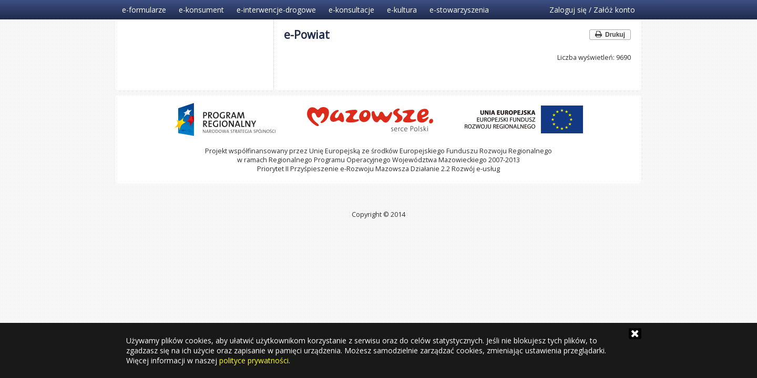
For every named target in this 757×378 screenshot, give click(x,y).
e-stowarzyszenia (459, 10)
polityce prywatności (254, 360)
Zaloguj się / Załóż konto (592, 10)
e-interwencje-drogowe (276, 10)
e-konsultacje (351, 10)
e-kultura (402, 10)
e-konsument (201, 10)
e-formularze (144, 10)
